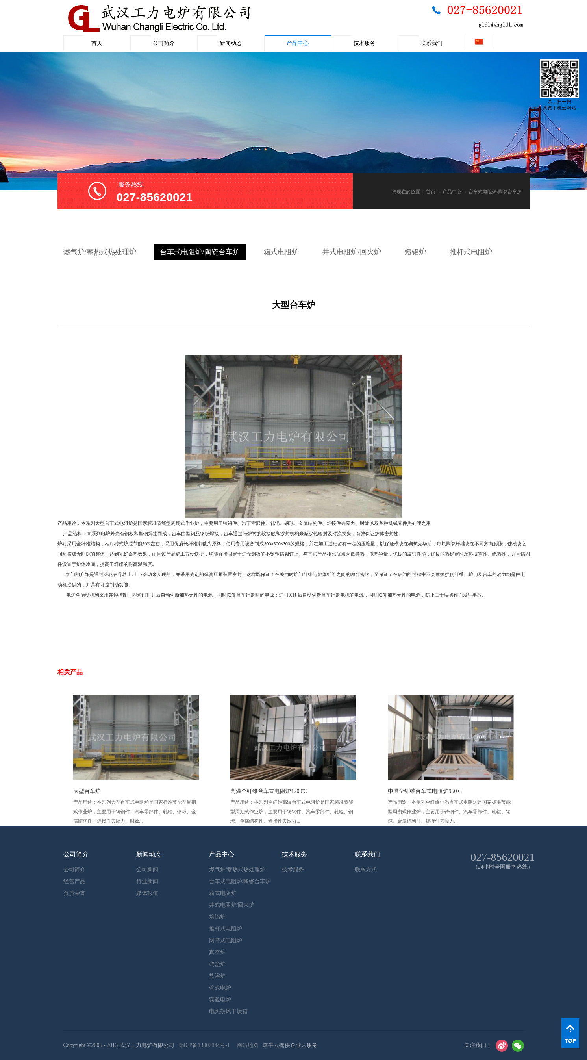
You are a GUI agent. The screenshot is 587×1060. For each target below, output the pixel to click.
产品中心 (452, 192)
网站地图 (246, 1045)
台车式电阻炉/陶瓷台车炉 (495, 192)
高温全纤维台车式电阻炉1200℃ (268, 791)
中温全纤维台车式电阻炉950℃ (425, 791)
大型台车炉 (87, 791)
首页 (96, 43)
